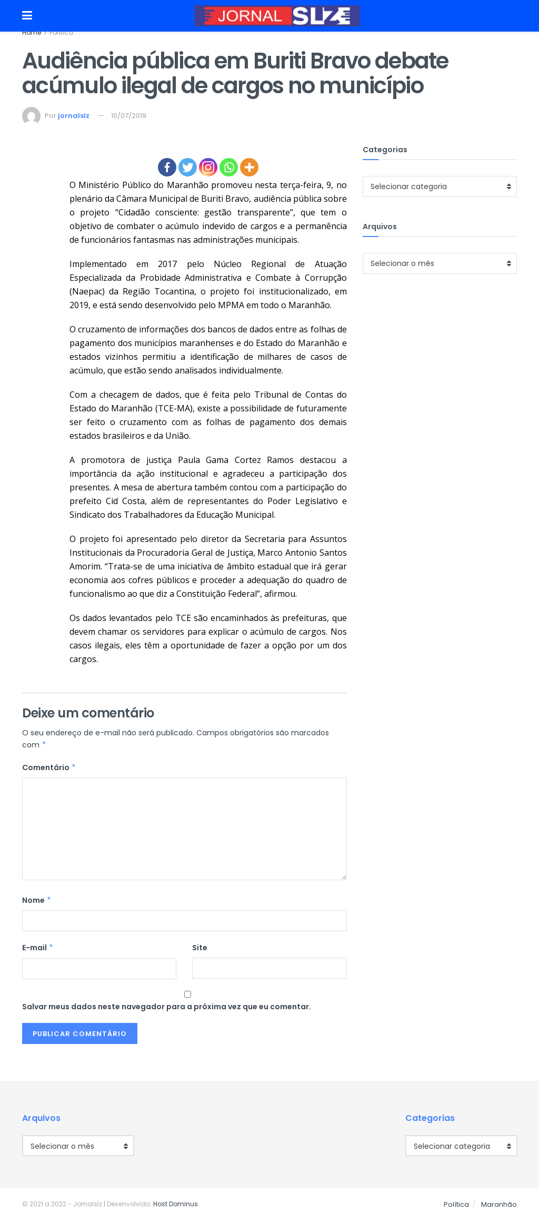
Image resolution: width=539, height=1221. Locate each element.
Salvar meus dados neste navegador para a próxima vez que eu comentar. (166, 1006)
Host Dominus (175, 1203)
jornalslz (73, 116)
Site (199, 947)
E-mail (38, 947)
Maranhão (499, 1204)
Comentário (49, 767)
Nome (37, 900)
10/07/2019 (128, 116)
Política (61, 32)
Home (31, 32)
